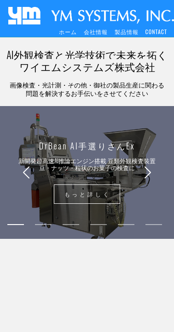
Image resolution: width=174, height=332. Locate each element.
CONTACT (156, 32)
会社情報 (96, 32)
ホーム (68, 32)
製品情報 (127, 32)
